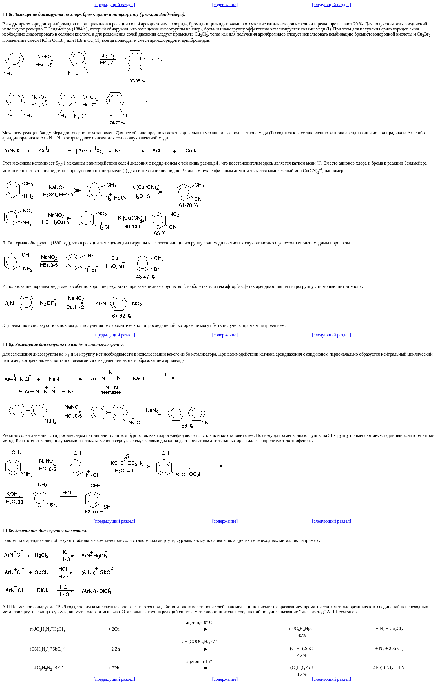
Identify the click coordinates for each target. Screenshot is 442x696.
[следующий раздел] (331, 4)
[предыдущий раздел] (114, 4)
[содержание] (225, 4)
